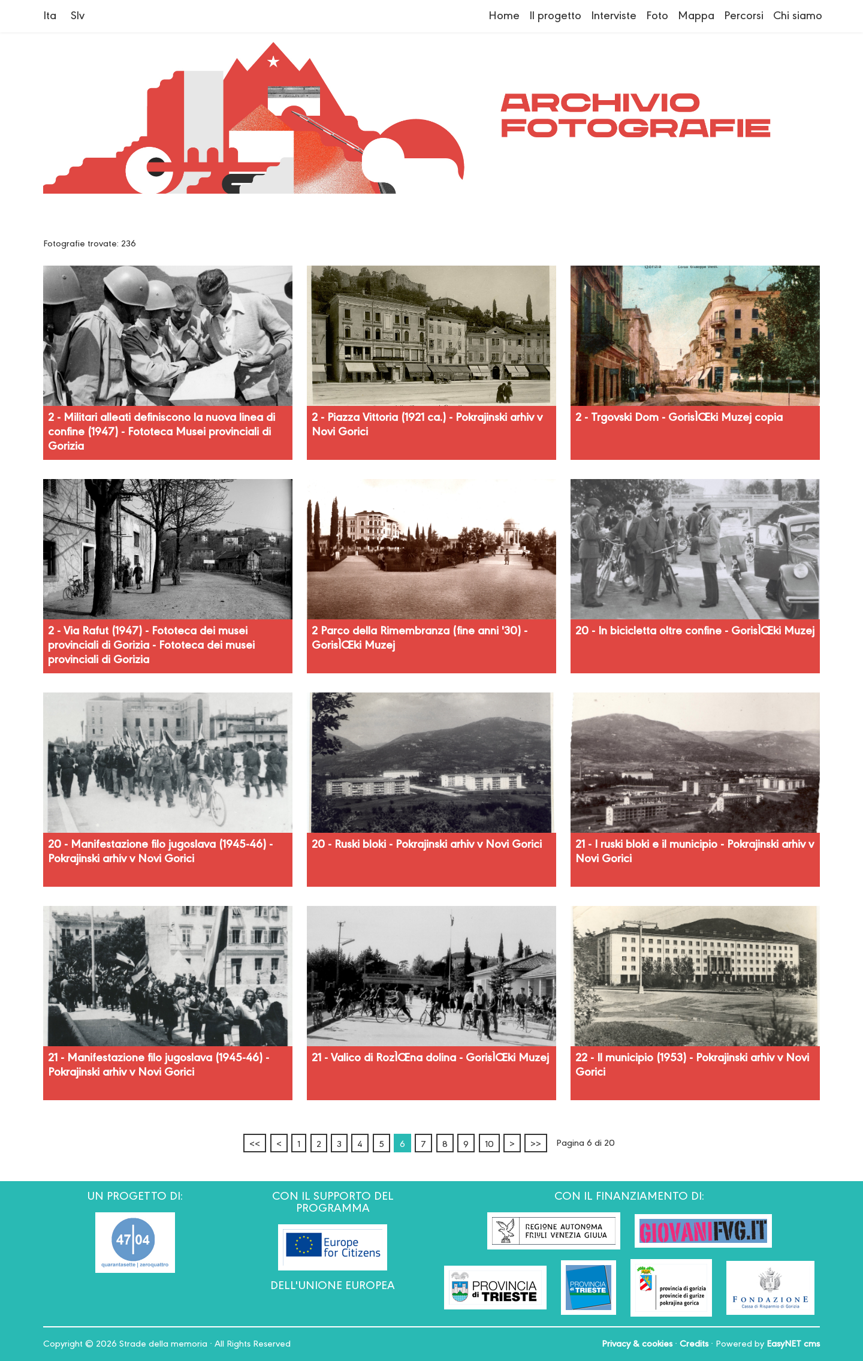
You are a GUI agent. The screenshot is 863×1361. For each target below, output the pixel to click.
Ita (49, 16)
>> (535, 1144)
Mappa (696, 16)
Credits (694, 1344)
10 (489, 1144)
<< (254, 1144)
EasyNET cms (793, 1344)
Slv (78, 16)
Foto (657, 16)
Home (504, 16)
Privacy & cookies (637, 1344)
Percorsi (744, 16)
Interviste (613, 16)
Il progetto (555, 16)
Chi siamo (797, 16)
